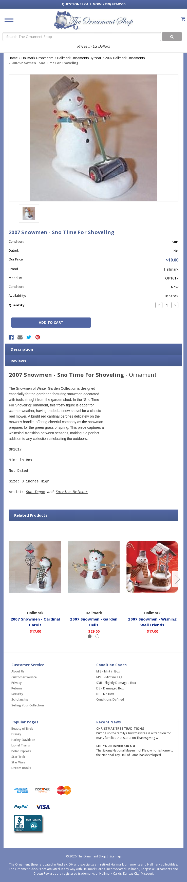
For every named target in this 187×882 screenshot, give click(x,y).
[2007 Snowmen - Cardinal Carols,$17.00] (35, 567)
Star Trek (18, 757)
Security (17, 694)
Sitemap (115, 856)
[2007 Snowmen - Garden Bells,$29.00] (94, 567)
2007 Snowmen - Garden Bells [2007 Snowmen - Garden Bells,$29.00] (93, 621)
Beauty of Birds (22, 728)
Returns (17, 688)
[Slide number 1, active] (89, 636)
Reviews (18, 360)
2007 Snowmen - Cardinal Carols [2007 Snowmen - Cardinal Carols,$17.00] (35, 621)
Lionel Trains (20, 745)
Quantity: (17, 305)
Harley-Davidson (23, 740)
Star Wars (18, 762)
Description (22, 349)
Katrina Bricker (72, 492)
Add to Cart (35, 600)
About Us (18, 671)
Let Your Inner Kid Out (116, 746)
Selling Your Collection (27, 705)
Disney (16, 734)
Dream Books (21, 768)
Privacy (16, 683)
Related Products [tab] (30, 515)
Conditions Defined (110, 699)
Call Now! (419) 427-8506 (93, 4)
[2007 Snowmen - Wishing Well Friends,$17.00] (152, 567)
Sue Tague (35, 492)
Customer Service (24, 677)
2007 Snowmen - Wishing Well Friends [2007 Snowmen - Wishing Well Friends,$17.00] (152, 621)
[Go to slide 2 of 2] (10, 579)
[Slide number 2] (97, 636)
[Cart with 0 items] (183, 19)
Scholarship (19, 699)
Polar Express (21, 751)
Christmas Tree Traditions (120, 728)
